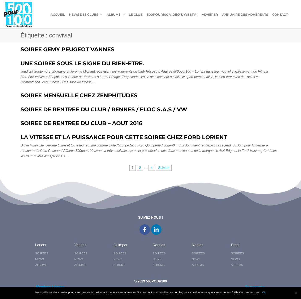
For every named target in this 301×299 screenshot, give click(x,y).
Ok (264, 292)
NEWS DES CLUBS (83, 15)
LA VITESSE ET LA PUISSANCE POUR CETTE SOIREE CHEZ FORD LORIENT (124, 137)
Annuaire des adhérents (245, 15)
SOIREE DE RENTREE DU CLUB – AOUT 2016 (81, 123)
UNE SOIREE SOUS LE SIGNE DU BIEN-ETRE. (82, 63)
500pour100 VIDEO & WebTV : (172, 15)
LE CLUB (136, 15)
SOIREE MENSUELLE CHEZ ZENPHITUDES (79, 95)
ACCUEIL (58, 15)
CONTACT (280, 15)
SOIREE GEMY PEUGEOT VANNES (67, 49)
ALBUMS (113, 15)
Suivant (163, 167)
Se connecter (255, 287)
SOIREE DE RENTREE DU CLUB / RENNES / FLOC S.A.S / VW (104, 109)
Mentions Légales (50, 287)
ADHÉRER (210, 15)
